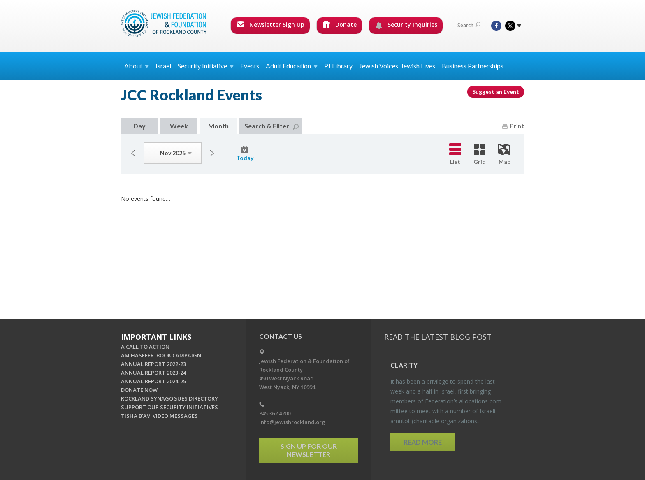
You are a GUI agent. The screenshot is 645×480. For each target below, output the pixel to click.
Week (179, 126)
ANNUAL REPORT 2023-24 (153, 372)
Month (218, 126)
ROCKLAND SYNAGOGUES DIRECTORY (169, 398)
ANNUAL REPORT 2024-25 (153, 381)
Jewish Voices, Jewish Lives (397, 66)
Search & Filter (271, 126)
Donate (340, 24)
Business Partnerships (472, 66)
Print (513, 125)
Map (504, 154)
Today (244, 153)
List (455, 154)
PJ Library (338, 66)
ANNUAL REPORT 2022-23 (153, 364)
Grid (479, 154)
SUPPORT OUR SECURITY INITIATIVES (169, 407)
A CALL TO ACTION (145, 346)
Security (206, 66)
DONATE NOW (139, 390)
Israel (163, 66)
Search (468, 25)
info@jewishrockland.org (292, 422)
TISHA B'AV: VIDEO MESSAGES (159, 415)
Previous (133, 153)
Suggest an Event (495, 91)
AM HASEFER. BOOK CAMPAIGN (161, 355)
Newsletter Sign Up (270, 24)
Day (139, 126)
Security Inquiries (406, 25)
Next (212, 153)
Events (249, 66)
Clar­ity (404, 365)
